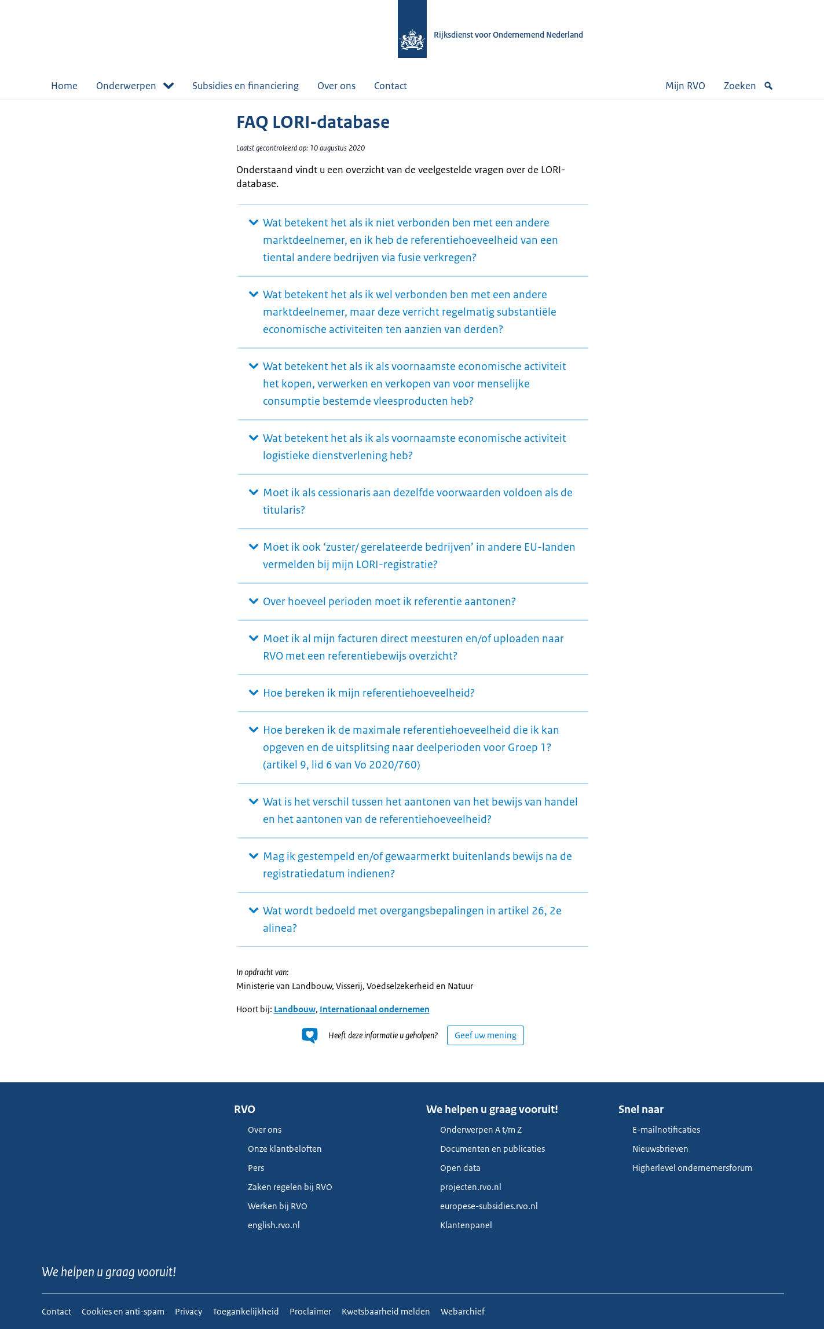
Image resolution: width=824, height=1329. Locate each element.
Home (64, 85)
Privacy (188, 1311)
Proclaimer (310, 1311)
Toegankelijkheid (246, 1311)
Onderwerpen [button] (135, 85)
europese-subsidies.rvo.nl (482, 1205)
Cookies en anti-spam (123, 1311)
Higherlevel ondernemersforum (685, 1167)
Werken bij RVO (270, 1205)
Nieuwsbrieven (653, 1148)
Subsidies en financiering (245, 85)
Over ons (336, 85)
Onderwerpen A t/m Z (474, 1129)
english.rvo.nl (267, 1225)
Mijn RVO (685, 85)
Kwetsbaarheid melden (386, 1311)
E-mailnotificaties (659, 1129)
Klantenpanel (459, 1225)
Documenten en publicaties (485, 1148)
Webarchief (463, 1311)
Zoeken (749, 85)
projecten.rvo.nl (463, 1186)
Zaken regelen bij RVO (283, 1186)
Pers (249, 1167)
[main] (412, 591)
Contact (390, 85)
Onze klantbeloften (278, 1148)
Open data (453, 1167)
